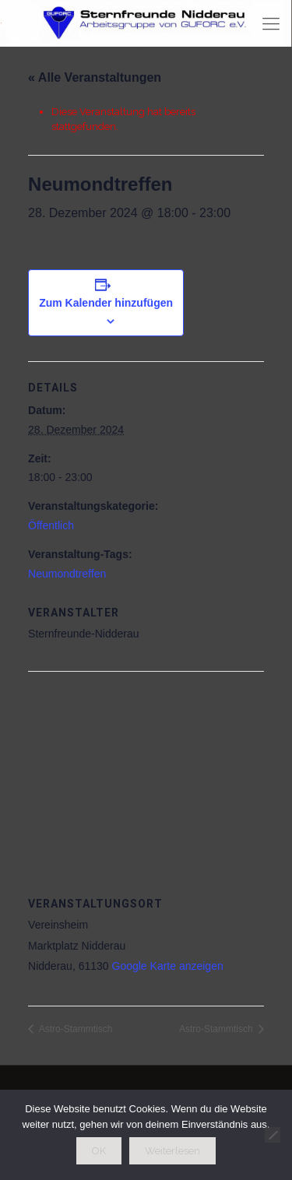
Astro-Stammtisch (74, 1029)
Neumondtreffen (67, 573)
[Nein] (272, 1135)
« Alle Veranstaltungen (94, 77)
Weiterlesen (172, 1151)
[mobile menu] (271, 23)
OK (99, 1151)
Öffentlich (51, 525)
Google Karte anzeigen (167, 966)
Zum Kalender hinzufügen (106, 303)
